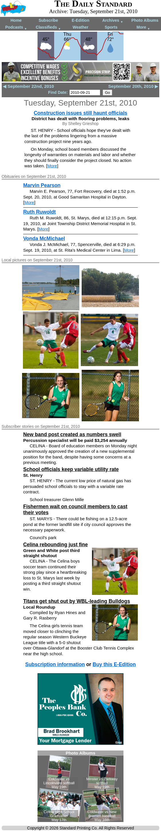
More (143, 27)
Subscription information (55, 664)
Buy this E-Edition (114, 664)
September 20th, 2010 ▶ (133, 86)
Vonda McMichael (44, 238)
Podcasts (16, 27)
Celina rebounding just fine (55, 544)
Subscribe (48, 20)
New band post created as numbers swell (72, 434)
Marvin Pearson (41, 185)
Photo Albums (144, 20)
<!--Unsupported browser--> (80, 786)
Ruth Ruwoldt (39, 212)
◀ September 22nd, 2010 (28, 86)
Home (16, 20)
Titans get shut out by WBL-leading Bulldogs (76, 601)
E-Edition (80, 20)
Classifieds (48, 27)
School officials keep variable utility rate (71, 469)
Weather (80, 27)
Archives (112, 20)
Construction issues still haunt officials (80, 113)
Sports (111, 27)
